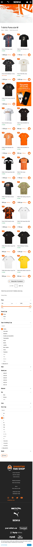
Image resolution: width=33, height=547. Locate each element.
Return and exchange (16, 482)
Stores (16, 486)
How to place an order (16, 488)
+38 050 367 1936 (16, 493)
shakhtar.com (11, 500)
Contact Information (16, 472)
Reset (4, 455)
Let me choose (4, 545)
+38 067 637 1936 (16, 491)
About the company (16, 474)
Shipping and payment (16, 480)
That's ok (29, 545)
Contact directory (16, 476)
